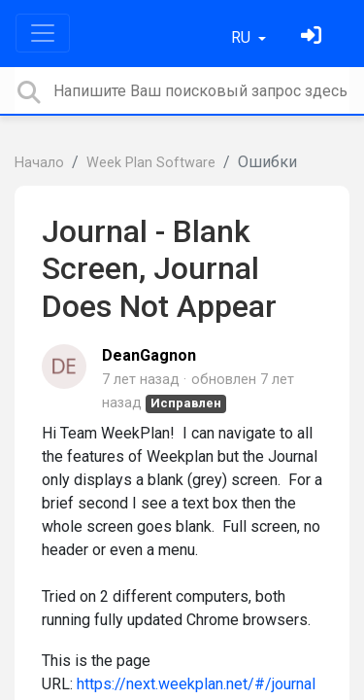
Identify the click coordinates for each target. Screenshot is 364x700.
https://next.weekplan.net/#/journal (196, 684)
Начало (39, 163)
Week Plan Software (150, 163)
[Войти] (313, 37)
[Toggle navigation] (43, 33)
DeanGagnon (149, 355)
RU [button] (242, 37)
